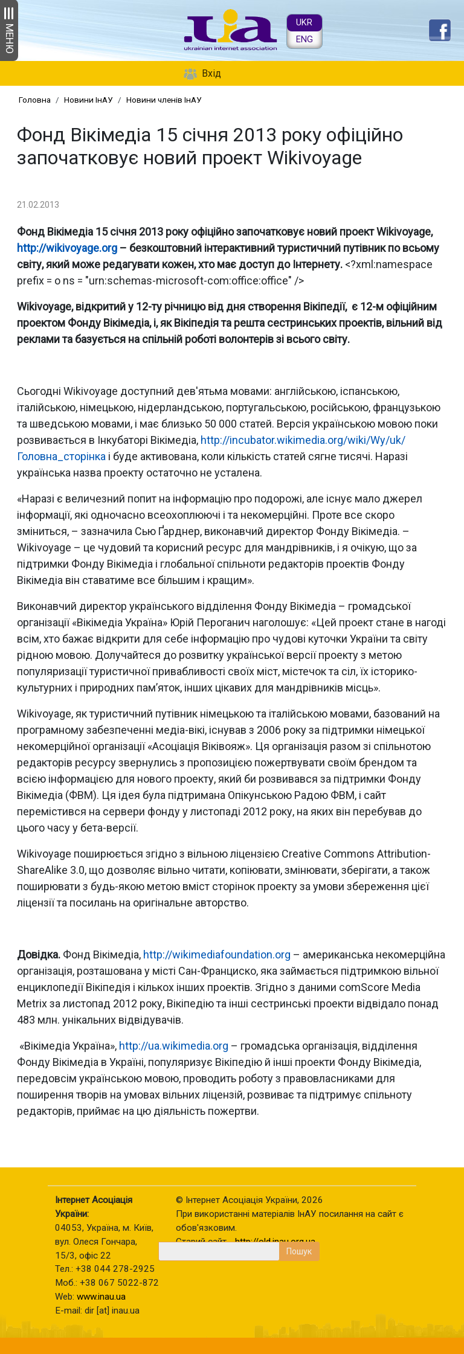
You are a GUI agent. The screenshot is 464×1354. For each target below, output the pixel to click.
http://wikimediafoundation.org (217, 954)
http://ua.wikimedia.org (173, 1045)
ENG (304, 39)
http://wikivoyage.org (67, 248)
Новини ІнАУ (88, 99)
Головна (35, 99)
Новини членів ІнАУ (164, 99)
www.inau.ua (101, 1296)
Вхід (211, 73)
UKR (304, 23)
